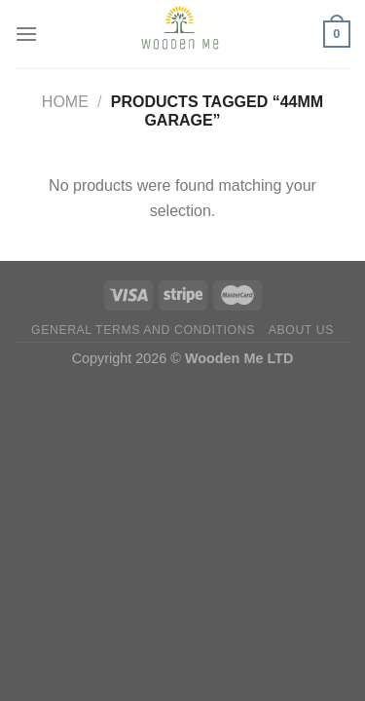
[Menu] (26, 33)
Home (65, 101)
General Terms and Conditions (143, 330)
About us (301, 330)
